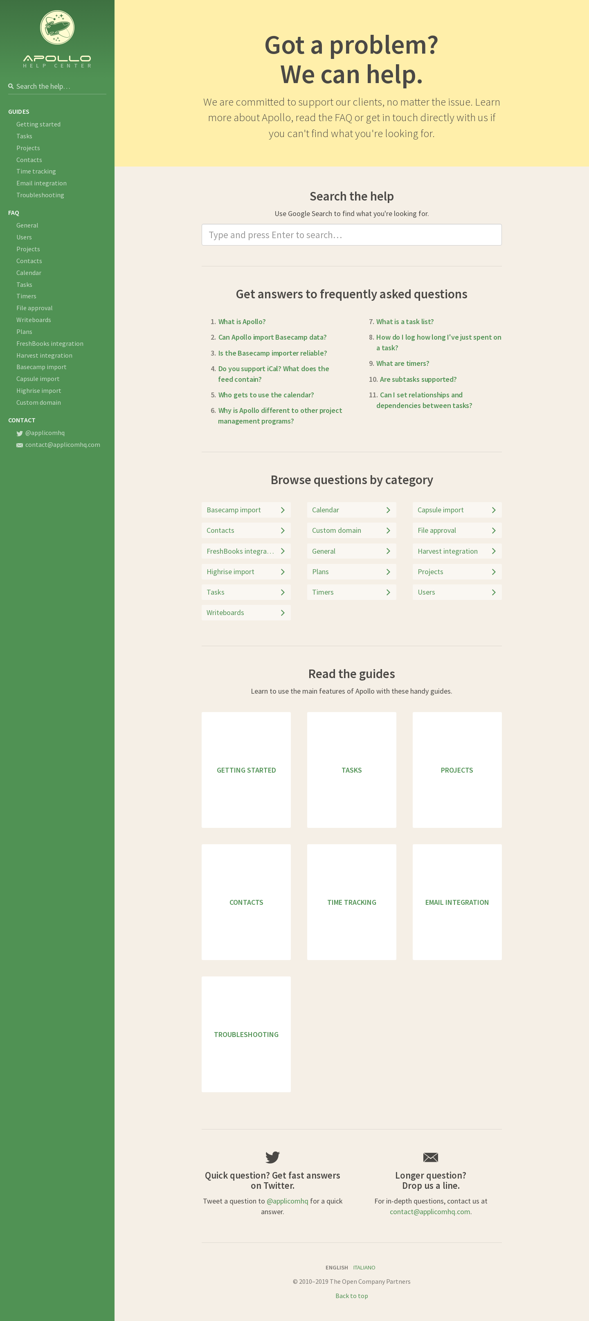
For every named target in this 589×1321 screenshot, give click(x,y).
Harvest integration (44, 355)
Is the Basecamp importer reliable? (272, 353)
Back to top (351, 1296)
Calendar (28, 272)
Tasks (24, 136)
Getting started (38, 124)
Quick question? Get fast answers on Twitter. (272, 1180)
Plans (24, 331)
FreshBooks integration (49, 343)
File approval (34, 308)
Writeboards (33, 320)
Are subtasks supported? (418, 379)
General (27, 225)
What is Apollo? (242, 321)
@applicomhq (40, 432)
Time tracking (36, 171)
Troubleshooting (40, 195)
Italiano (364, 1267)
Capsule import (38, 378)
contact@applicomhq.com (58, 444)
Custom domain (38, 402)
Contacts (29, 160)
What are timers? (402, 363)
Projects (28, 148)
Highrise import (38, 390)
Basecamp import (41, 367)
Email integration (41, 183)
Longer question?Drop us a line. (430, 1180)
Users (24, 237)
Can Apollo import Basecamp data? (272, 337)
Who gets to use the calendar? (266, 394)
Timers (26, 296)
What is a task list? (405, 321)
